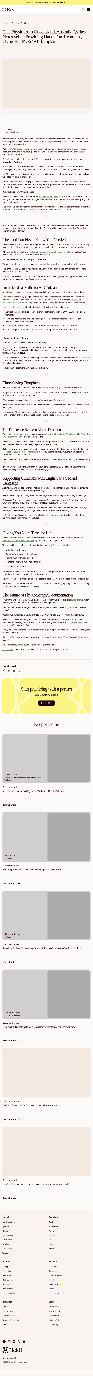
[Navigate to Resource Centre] (8, 1315)
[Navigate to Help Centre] (6, 1284)
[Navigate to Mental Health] (7, 1235)
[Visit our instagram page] (9, 1341)
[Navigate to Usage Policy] (54, 1315)
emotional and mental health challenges (19, 540)
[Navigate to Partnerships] (54, 1293)
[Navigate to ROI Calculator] (7, 1311)
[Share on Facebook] (13, 670)
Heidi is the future (78, 599)
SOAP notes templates (48, 196)
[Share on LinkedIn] (8, 670)
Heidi (7, 292)
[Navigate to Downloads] (6, 1275)
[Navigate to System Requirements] (10, 1293)
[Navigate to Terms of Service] (55, 1311)
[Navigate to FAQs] (4, 1324)
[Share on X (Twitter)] (18, 670)
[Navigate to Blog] (4, 1307)
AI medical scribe (20, 149)
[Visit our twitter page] (19, 1341)
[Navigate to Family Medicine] (8, 1222)
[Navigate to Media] (51, 1280)
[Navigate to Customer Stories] (55, 1275)
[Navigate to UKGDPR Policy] (54, 1320)
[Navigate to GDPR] (51, 1244)
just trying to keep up (45, 264)
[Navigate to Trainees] (5, 1253)
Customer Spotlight (20, 23)
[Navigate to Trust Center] (53, 1226)
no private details (76, 622)
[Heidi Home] (9, 9)
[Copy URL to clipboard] (3, 670)
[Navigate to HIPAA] (51, 1248)
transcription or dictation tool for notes (54, 252)
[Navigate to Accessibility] (53, 1324)
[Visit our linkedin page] (14, 1341)
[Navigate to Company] (52, 1271)
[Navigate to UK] (50, 1240)
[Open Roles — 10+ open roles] (56, 1284)
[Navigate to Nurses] (5, 1231)
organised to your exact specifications (18, 451)
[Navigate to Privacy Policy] (54, 1307)
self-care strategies (58, 545)
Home (5, 23)
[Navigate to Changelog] (6, 1271)
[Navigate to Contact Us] (53, 1266)
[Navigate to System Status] (7, 1289)
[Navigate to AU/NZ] (51, 1231)
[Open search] (83, 9)
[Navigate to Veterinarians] (7, 1248)
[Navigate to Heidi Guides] (7, 1280)
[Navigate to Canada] (52, 1235)
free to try (22, 644)
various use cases (18, 307)
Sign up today (8, 649)
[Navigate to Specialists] (6, 1226)
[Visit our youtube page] (24, 1341)
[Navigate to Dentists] (5, 1244)
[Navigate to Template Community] (10, 1320)
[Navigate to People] (51, 1289)
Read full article (11, 804)
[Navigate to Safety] (51, 1222)
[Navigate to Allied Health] (7, 1240)
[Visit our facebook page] (4, 1341)
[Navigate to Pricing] (5, 1266)
